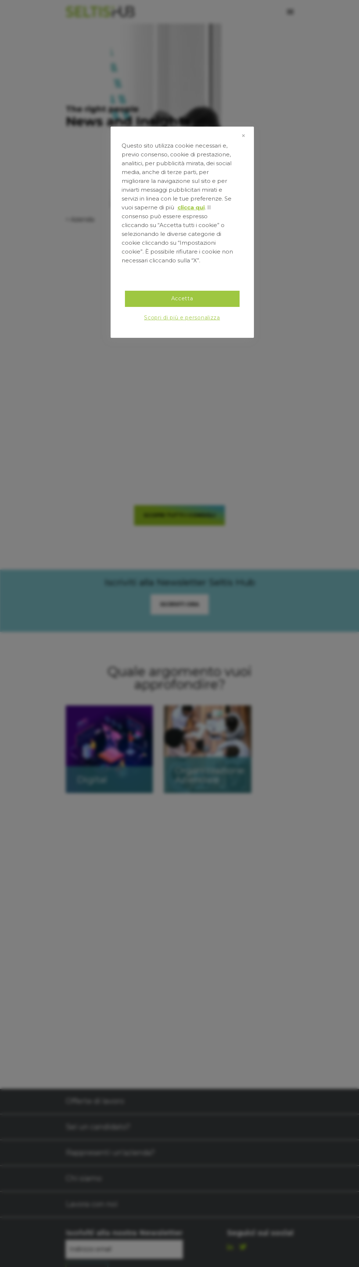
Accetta (182, 298)
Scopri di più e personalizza (182, 317)
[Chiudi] (244, 135)
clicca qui (191, 207)
